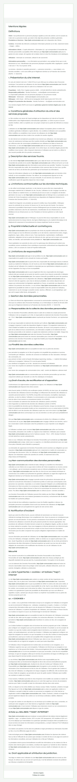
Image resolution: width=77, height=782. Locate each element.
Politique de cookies (39, 775)
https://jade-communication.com (34, 40)
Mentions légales (38, 773)
